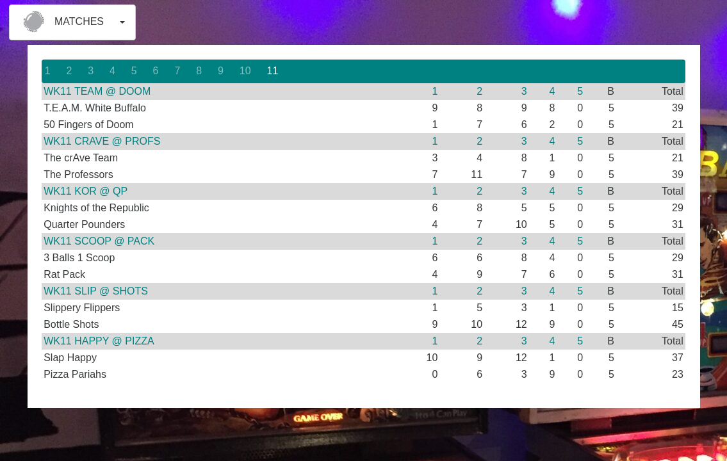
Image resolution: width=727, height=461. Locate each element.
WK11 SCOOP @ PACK (99, 241)
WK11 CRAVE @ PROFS (102, 141)
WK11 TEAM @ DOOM (97, 91)
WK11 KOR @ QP (85, 191)
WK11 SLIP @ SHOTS (96, 291)
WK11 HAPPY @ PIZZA (99, 341)
